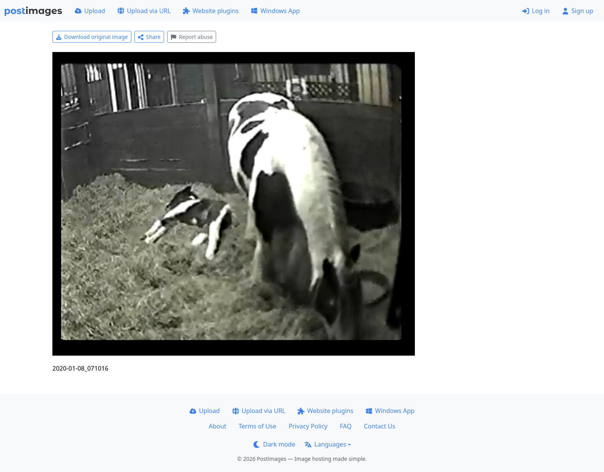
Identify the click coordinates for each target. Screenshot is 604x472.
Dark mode (274, 444)
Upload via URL (144, 11)
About (217, 426)
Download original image (92, 36)
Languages (325, 444)
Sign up (577, 11)
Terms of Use (257, 426)
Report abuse (192, 36)
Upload (90, 11)
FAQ (345, 426)
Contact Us (379, 426)
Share (149, 36)
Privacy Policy (308, 426)
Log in (536, 11)
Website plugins (210, 11)
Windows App (275, 11)
